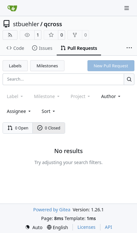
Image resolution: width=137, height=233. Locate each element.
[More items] (129, 48)
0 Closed (49, 128)
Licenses (86, 227)
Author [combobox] (111, 96)
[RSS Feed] (10, 35)
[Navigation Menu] (127, 8)
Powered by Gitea (51, 209)
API (108, 227)
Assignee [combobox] (19, 111)
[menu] (49, 111)
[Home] (12, 8)
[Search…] (129, 79)
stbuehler (26, 24)
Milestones (47, 66)
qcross (53, 24)
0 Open (18, 128)
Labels (15, 66)
